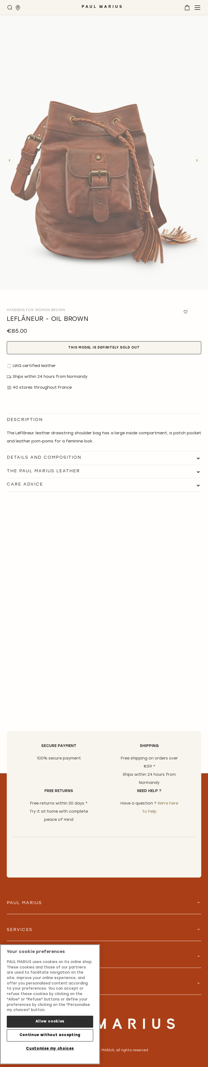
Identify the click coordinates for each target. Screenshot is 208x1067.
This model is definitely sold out (103, 347)
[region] (50, 1004)
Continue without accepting (50, 1035)
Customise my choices (50, 1048)
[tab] (104, 458)
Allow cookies (50, 1021)
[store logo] (101, 9)
